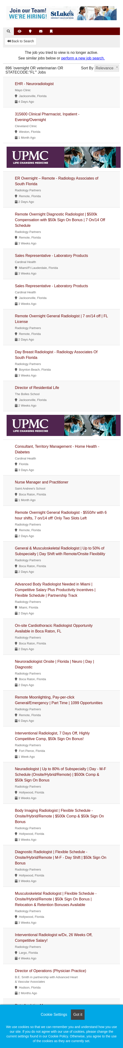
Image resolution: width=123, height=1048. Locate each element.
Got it (77, 1015)
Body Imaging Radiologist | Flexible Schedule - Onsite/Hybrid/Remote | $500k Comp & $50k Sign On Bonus (59, 816)
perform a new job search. (83, 58)
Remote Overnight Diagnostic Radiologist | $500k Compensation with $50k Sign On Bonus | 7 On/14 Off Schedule (60, 220)
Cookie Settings (54, 1015)
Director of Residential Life (37, 388)
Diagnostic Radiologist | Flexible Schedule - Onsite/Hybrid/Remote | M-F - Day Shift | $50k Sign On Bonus (60, 857)
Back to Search (20, 41)
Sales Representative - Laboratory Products (51, 256)
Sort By (87, 68)
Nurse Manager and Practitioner (41, 482)
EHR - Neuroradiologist (34, 84)
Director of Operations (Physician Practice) (50, 971)
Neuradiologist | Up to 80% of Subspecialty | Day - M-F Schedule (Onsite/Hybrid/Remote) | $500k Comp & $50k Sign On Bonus (60, 774)
